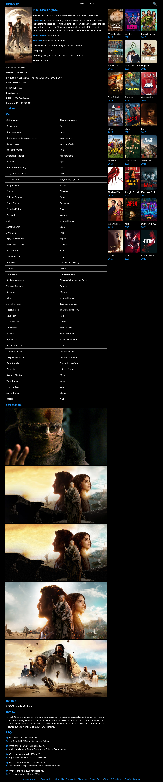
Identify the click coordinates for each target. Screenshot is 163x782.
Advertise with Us (31, 779)
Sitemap (137, 779)
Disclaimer (83, 779)
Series (91, 3)
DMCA (128, 779)
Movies (81, 3)
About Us (59, 779)
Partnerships (47, 779)
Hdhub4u (12, 3)
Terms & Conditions (113, 779)
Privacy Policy (96, 779)
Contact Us (71, 779)
